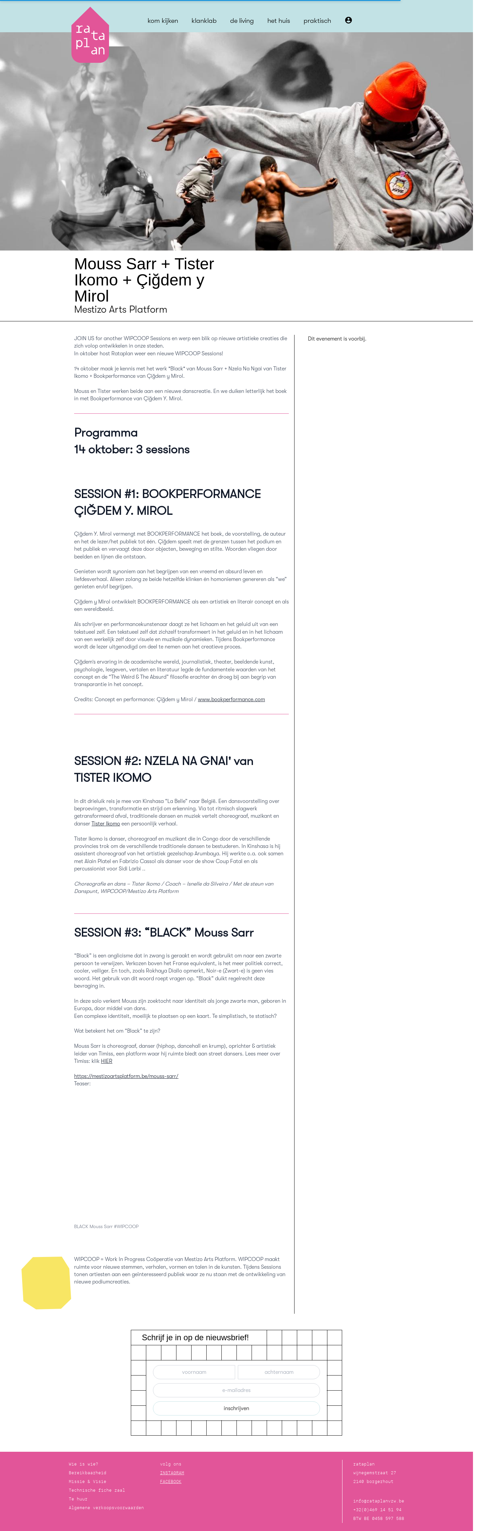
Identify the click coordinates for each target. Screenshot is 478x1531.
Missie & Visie (87, 1481)
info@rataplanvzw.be (378, 1501)
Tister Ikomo (106, 824)
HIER (106, 1061)
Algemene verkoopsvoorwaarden (106, 1508)
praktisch (317, 21)
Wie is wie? (83, 1464)
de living (242, 21)
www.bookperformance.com (231, 699)
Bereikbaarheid (87, 1473)
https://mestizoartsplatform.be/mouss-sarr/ (126, 1076)
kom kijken (163, 21)
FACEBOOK (170, 1481)
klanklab (204, 21)
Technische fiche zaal (97, 1490)
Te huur (78, 1499)
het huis (278, 21)
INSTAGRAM (172, 1473)
